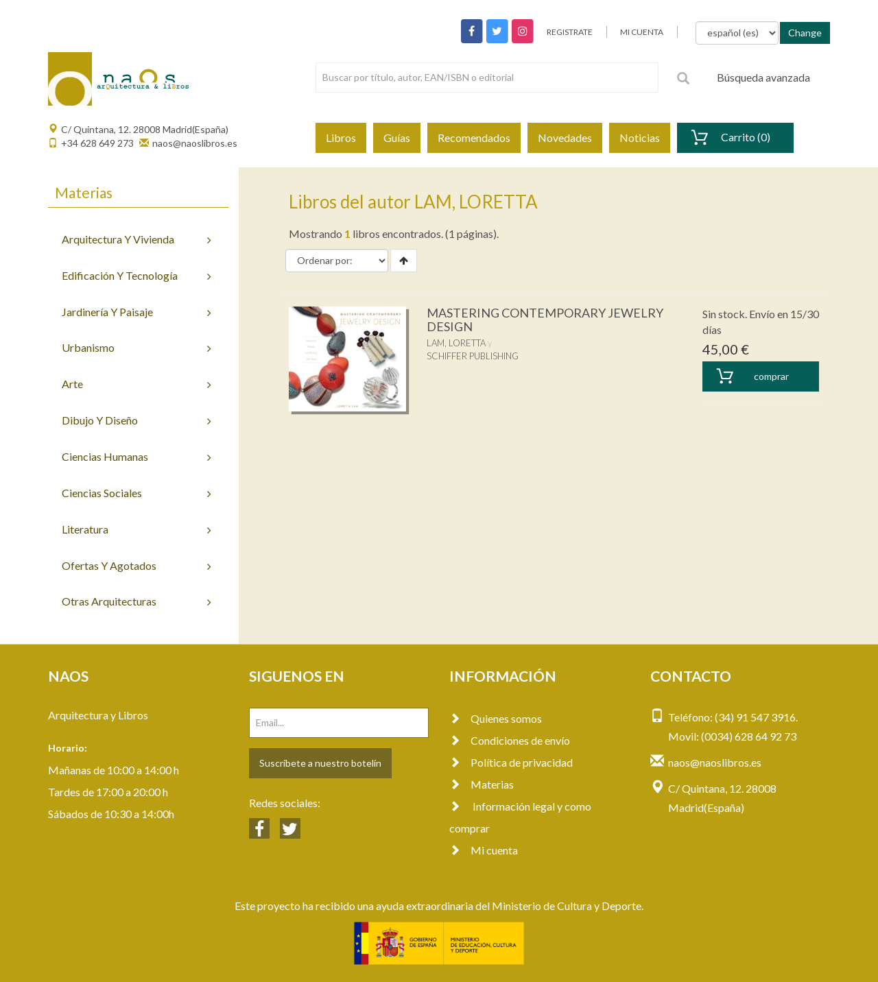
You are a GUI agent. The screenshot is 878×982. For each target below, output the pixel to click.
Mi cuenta (483, 850)
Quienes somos (495, 718)
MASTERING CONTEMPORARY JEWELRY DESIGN (545, 319)
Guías (396, 137)
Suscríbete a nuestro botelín (320, 763)
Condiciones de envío (509, 740)
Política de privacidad (511, 762)
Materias (481, 784)
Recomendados (474, 137)
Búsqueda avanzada (763, 77)
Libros (341, 137)
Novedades (565, 137)
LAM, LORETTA (456, 342)
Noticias (639, 137)
